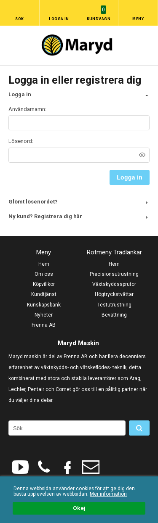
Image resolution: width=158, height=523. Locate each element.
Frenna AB (44, 325)
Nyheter (44, 315)
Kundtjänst (43, 294)
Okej (79, 508)
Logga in (59, 19)
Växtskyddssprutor (114, 284)
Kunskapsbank (44, 305)
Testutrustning (114, 305)
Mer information (108, 494)
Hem (43, 264)
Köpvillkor (44, 284)
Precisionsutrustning (114, 274)
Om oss (44, 274)
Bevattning (114, 315)
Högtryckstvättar (114, 294)
